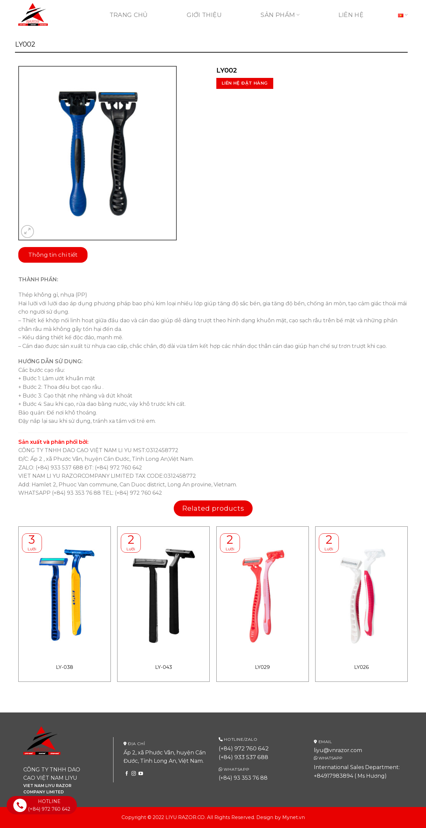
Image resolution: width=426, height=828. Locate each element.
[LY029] (262, 595)
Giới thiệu (204, 15)
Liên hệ (350, 15)
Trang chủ (128, 15)
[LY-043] (163, 595)
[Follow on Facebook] (126, 773)
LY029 (262, 667)
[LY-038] (64, 595)
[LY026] (361, 595)
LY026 (361, 667)
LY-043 (163, 667)
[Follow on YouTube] (140, 773)
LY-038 (64, 667)
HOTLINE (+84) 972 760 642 (41, 805)
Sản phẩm (280, 15)
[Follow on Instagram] (133, 773)
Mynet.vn (293, 817)
